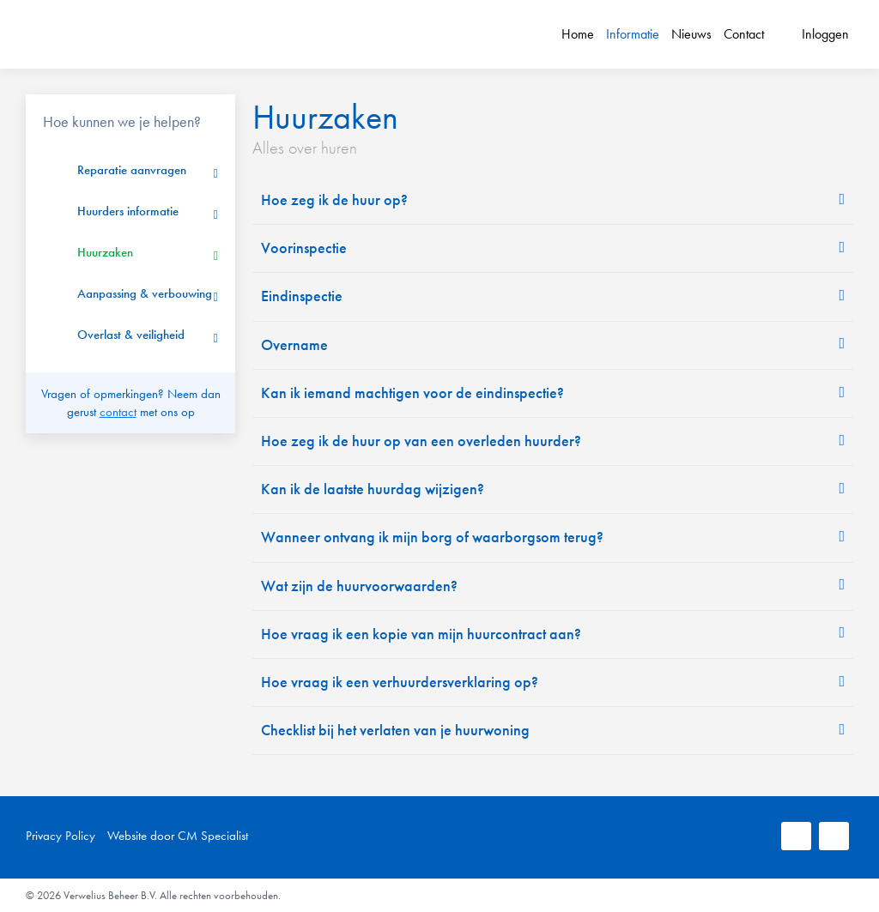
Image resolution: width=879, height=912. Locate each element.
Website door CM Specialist (177, 835)
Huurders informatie (128, 211)
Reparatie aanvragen (131, 170)
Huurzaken (105, 252)
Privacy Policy (60, 835)
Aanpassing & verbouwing (144, 293)
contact (118, 412)
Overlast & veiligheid (131, 334)
